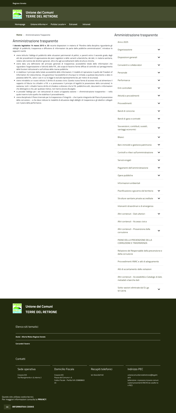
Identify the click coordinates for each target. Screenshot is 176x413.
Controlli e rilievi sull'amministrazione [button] (135, 152)
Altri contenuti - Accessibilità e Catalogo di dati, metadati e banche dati (140, 278)
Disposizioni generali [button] (127, 57)
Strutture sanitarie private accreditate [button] (135, 198)
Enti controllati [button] (125, 88)
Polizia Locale (57, 24)
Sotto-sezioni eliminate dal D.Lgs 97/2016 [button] (133, 289)
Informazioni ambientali (129, 183)
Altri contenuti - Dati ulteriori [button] (131, 213)
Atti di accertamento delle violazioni (135, 269)
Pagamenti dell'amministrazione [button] (133, 167)
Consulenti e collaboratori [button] (130, 65)
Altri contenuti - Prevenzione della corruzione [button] (134, 230)
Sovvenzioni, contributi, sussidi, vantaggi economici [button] (133, 128)
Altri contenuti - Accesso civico (132, 221)
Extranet (73, 24)
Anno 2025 (123, 42)
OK (7, 407)
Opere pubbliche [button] (125, 175)
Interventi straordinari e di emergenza (135, 206)
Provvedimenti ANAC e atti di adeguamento (138, 261)
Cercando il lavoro (23, 343)
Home (19, 34)
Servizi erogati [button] (124, 160)
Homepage (20, 24)
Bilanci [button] (121, 137)
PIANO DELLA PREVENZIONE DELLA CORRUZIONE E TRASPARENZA (135, 241)
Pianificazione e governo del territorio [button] (135, 190)
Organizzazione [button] (125, 49)
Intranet (86, 24)
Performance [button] (124, 80)
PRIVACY (42, 399)
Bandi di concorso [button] (126, 111)
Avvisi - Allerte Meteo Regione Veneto (30, 336)
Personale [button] (122, 72)
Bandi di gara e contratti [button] (129, 118)
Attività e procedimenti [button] (128, 95)
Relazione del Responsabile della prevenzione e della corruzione (140, 252)
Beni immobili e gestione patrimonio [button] (135, 144)
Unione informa (38, 24)
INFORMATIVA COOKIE (23, 406)
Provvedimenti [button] (125, 103)
